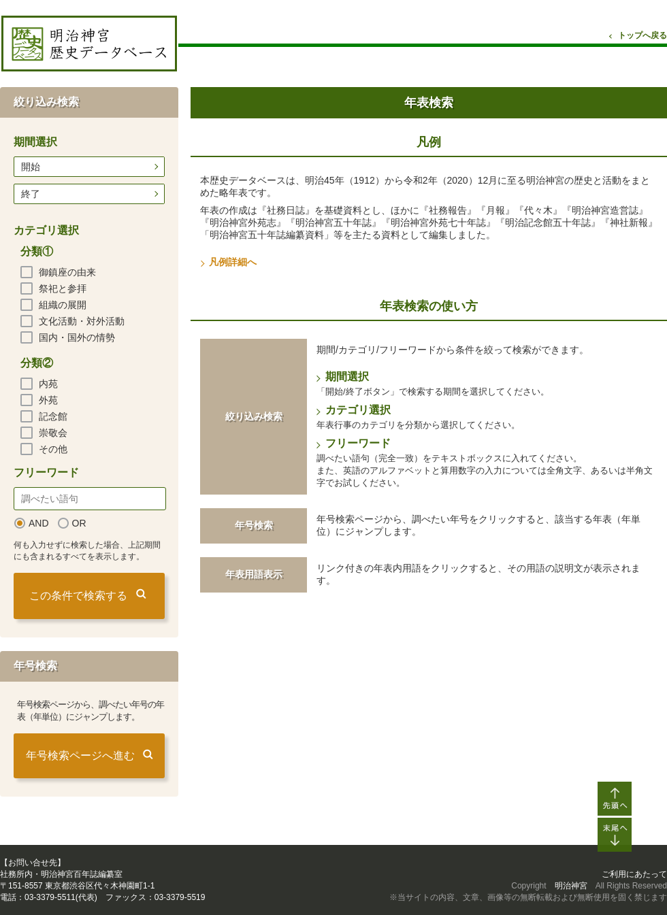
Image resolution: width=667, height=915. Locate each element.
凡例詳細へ (233, 261)
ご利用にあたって (634, 874)
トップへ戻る (642, 35)
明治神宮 (571, 886)
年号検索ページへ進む (80, 755)
